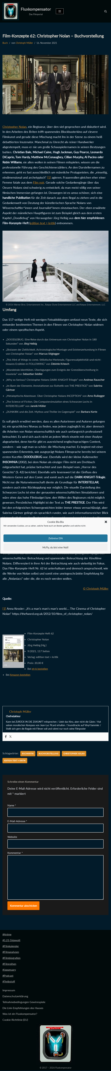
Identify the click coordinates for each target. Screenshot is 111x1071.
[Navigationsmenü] (60, 11)
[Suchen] (105, 11)
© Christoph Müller (96, 589)
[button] (106, 522)
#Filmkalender (10, 946)
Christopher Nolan (14, 127)
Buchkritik (28, 754)
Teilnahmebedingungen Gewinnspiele (23, 1002)
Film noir (38, 182)
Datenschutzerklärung (15, 996)
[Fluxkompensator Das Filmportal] (26, 11)
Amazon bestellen (20, 675)
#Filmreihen (9, 964)
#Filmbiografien (11, 958)
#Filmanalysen (10, 952)
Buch (5, 42)
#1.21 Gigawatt (11, 940)
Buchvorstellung (48, 754)
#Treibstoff (8, 982)
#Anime (6, 934)
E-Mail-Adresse (17, 821)
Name (11, 805)
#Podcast (7, 976)
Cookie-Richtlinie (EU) (15, 1020)
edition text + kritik (42, 223)
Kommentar (15, 853)
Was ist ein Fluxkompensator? (19, 1014)
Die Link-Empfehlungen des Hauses (22, 1008)
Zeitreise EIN (55, 538)
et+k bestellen (40, 669)
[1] (49, 177)
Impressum (8, 990)
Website (12, 837)
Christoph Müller (24, 42)
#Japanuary (9, 970)
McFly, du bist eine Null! (55, 547)
